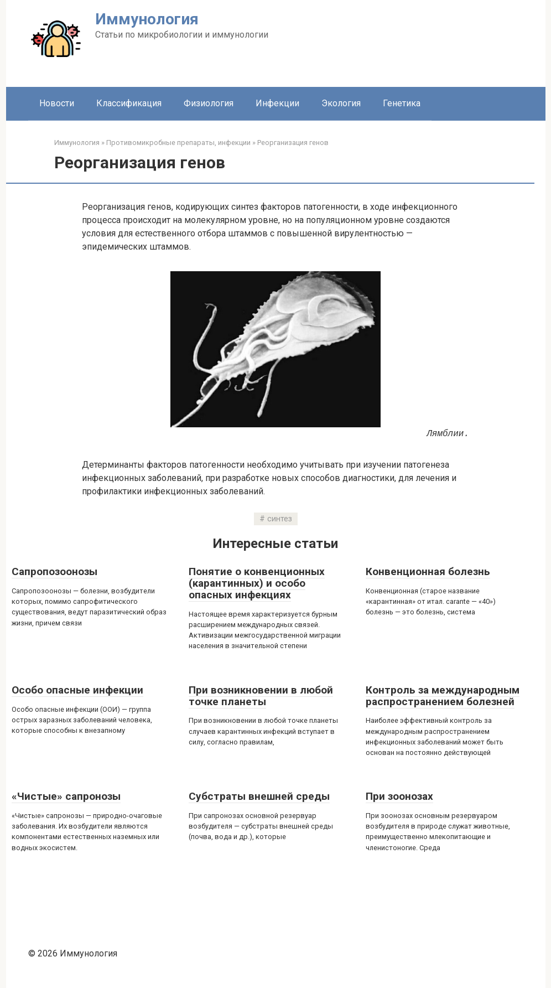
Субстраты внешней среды (259, 796)
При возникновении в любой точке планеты (261, 696)
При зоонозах (399, 796)
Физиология (208, 103)
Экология (341, 103)
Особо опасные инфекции (77, 690)
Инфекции (277, 103)
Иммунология (147, 19)
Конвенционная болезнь (428, 571)
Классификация (129, 103)
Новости (56, 103)
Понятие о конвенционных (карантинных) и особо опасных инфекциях (257, 583)
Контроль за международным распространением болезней (442, 696)
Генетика (401, 103)
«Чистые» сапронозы (66, 796)
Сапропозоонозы (54, 571)
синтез (279, 519)
